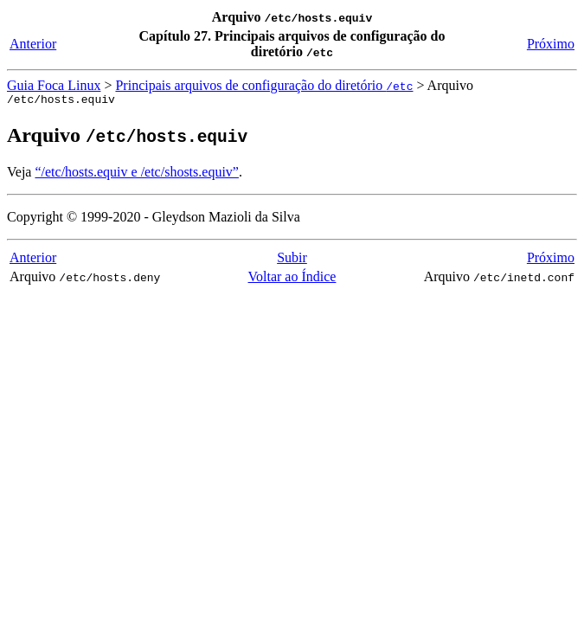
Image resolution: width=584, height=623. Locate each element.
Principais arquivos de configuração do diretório (264, 85)
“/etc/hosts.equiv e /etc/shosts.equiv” (137, 174)
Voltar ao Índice (292, 279)
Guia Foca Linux (53, 85)
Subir (292, 260)
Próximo (550, 43)
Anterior (33, 43)
